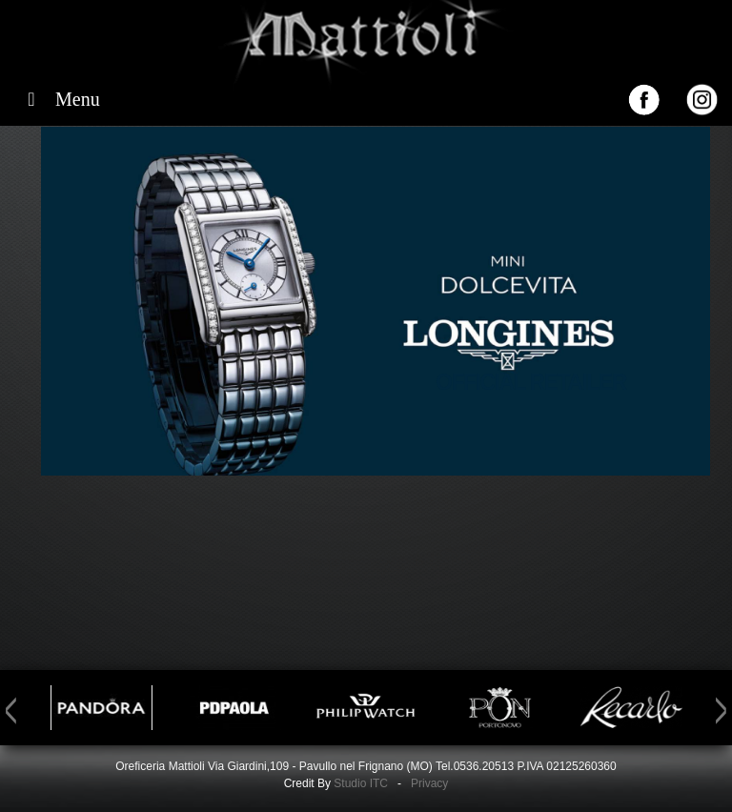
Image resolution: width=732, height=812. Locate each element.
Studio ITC (361, 783)
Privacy (429, 783)
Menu (59, 99)
